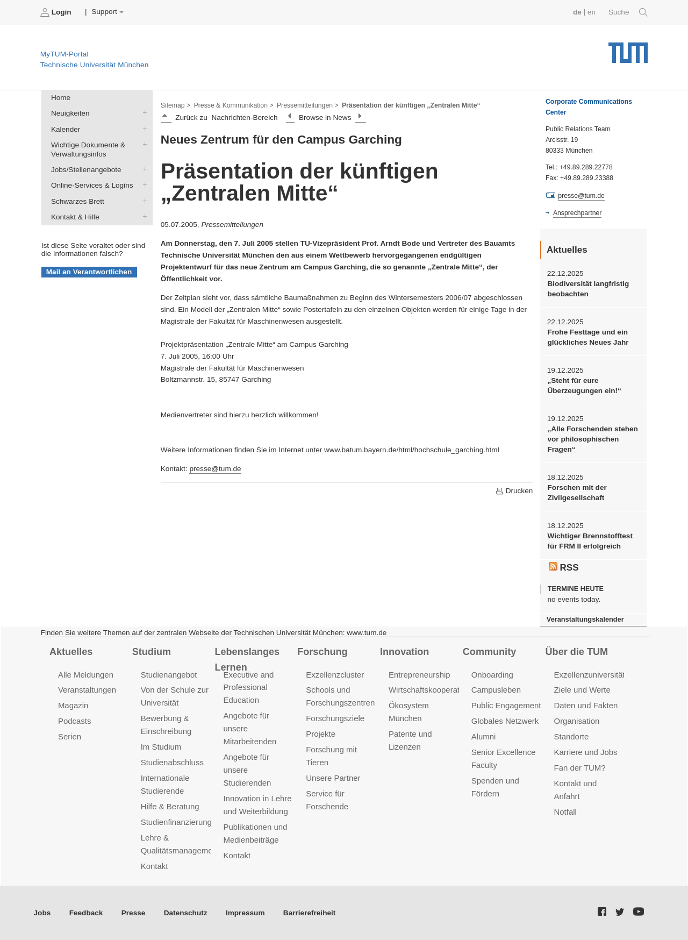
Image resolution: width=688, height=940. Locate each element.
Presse (133, 913)
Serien (69, 736)
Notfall (565, 811)
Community (489, 651)
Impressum (245, 913)
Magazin (73, 705)
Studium (151, 651)
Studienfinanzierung (176, 822)
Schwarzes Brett (142, 201)
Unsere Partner (333, 777)
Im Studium (161, 746)
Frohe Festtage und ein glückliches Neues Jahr (587, 337)
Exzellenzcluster (335, 674)
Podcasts (74, 720)
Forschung (322, 651)
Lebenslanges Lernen (247, 659)
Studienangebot (169, 674)
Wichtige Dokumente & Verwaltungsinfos (142, 144)
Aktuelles (70, 651)
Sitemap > (175, 105)
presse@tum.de (215, 469)
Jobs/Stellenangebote (142, 169)
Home (60, 98)
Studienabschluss (172, 762)
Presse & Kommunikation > (234, 105)
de (577, 12)
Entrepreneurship (419, 674)
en (591, 12)
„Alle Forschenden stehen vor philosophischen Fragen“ (592, 439)
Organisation (577, 720)
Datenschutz (185, 913)
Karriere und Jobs (586, 752)
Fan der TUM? (580, 767)
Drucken (514, 491)
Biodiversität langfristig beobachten (588, 289)
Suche (628, 12)
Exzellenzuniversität (589, 674)
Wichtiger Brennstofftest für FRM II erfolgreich (589, 541)
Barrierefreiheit (309, 913)
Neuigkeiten (142, 113)
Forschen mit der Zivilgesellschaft (576, 492)
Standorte (571, 736)
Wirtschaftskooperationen (434, 689)
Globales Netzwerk (505, 720)
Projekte (320, 733)
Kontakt (154, 866)
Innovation (404, 651)
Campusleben (496, 689)
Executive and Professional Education (248, 687)
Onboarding (492, 674)
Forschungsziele (335, 718)
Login (57, 12)
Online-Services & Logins (142, 185)
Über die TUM (577, 651)
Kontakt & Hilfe (142, 216)
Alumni (483, 736)
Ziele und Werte (582, 689)
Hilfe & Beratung (170, 806)
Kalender (142, 129)
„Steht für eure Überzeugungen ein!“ (584, 385)
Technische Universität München (628, 48)
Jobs (42, 913)
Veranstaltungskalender (585, 619)
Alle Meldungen (85, 674)
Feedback (86, 913)
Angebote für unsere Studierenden (247, 769)
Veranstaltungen (87, 689)
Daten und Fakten (586, 705)
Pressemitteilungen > (308, 105)
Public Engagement (506, 705)
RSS (564, 567)
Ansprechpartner (577, 213)
